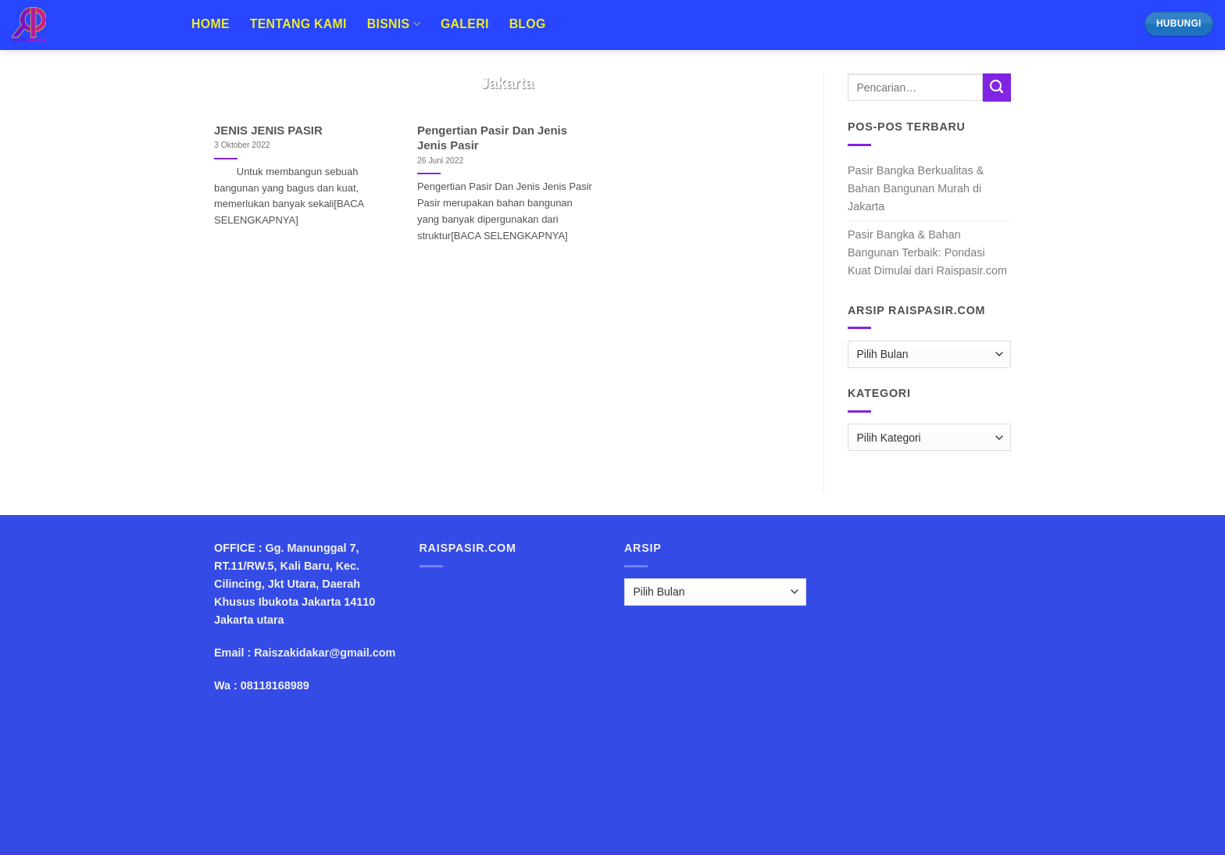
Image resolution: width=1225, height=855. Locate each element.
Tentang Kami (298, 23)
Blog (527, 23)
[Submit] (997, 87)
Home (210, 23)
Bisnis (393, 23)
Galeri (465, 23)
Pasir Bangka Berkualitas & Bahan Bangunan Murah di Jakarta (916, 188)
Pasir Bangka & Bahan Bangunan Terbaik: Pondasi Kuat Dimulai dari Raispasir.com (927, 252)
